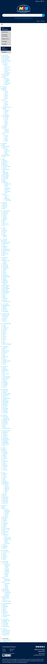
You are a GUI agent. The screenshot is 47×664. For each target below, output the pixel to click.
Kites (4, 358)
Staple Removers (5, 297)
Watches (4, 629)
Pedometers (6, 402)
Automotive (5, 55)
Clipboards (5, 266)
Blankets (5, 518)
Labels (4, 278)
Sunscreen (5, 410)
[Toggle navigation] (2, 24)
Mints (4, 221)
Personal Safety (6, 428)
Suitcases (7, 198)
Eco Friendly (6, 175)
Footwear (4, 52)
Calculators (5, 265)
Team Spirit (5, 534)
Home (38, 21)
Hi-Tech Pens (6, 484)
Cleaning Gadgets (7, 569)
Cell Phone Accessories (5, 35)
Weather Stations (5, 235)
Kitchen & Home (6, 430)
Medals (6, 111)
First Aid (7, 78)
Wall (4, 233)
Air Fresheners (6, 58)
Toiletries (5, 411)
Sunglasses (5, 408)
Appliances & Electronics (6, 315)
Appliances (5, 432)
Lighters (5, 610)
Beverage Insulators (5, 453)
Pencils (4, 495)
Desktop (7, 132)
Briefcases (5, 165)
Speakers (7, 595)
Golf (4, 133)
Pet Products (6, 444)
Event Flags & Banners (6, 378)
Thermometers (6, 615)
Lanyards (5, 148)
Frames (4, 273)
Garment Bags (7, 196)
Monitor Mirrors (6, 250)
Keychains (5, 421)
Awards (4, 368)
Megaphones (8, 539)
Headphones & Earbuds (8, 593)
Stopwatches (6, 634)
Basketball (7, 511)
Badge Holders (6, 146)
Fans (6, 536)
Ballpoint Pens (5, 39)
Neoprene (7, 150)
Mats (4, 530)
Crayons (5, 476)
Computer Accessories (4, 239)
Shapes (4, 557)
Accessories (5, 563)
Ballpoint (5, 473)
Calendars (4, 202)
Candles (5, 392)
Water (4, 342)
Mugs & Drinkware (3, 448)
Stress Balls (5, 550)
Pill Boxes (5, 404)
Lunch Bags (5, 178)
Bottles (4, 455)
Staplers (5, 300)
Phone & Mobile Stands (7, 575)
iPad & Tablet (6, 585)
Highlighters (6, 482)
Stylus (6, 491)
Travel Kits (5, 412)
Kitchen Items (6, 439)
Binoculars (5, 517)
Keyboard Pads (6, 276)
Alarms (4, 229)
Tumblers (4, 44)
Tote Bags (4, 41)
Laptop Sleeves (6, 249)
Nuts (4, 222)
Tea (3, 341)
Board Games (6, 350)
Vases (4, 100)
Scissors (5, 294)
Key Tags (4, 415)
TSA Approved (6, 626)
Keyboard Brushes (5, 247)
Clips (4, 375)
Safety (4, 77)
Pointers (7, 490)
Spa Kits (5, 407)
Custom (4, 553)
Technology (5, 561)
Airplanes (5, 348)
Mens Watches (6, 631)
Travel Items (5, 619)
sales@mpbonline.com (27, 18)
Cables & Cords (6, 242)
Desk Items (5, 257)
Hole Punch (5, 275)
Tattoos (4, 362)
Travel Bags (5, 623)
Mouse (4, 252)
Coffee (4, 326)
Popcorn (5, 336)
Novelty (5, 333)
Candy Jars (5, 212)
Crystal (6, 92)
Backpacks (5, 162)
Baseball (7, 510)
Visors (4, 225)
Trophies (5, 126)
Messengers (7, 580)
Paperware (5, 465)
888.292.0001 (18, 18)
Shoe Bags (5, 384)
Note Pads (5, 290)
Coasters (5, 458)
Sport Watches (6, 633)
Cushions (5, 524)
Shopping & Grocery (7, 189)
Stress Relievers (7, 301)
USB (4, 255)
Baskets (5, 163)
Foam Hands (8, 537)
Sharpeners (5, 500)
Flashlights (7, 80)
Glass (6, 94)
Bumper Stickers (7, 61)
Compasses (5, 523)
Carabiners (5, 422)
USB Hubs (7, 571)
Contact (42, 21)
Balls (4, 349)
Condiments (6, 328)
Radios (4, 533)
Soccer (6, 515)
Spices (4, 339)
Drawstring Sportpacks (5, 173)
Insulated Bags (6, 529)
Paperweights (6, 116)
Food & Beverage (6, 323)
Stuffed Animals (6, 361)
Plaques (5, 89)
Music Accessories (7, 69)
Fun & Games (5, 346)
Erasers (4, 478)
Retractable (6, 497)
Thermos (5, 467)
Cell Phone (7, 583)
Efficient (5, 307)
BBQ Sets (5, 605)
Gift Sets (5, 128)
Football (7, 512)
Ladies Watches (6, 630)
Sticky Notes (6, 292)
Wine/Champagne (7, 344)
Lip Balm (5, 399)
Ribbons (7, 114)
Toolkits (7, 84)
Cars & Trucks (6, 551)
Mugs (4, 462)
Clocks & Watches (7, 130)
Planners (5, 207)
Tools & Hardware (6, 603)
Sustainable (5, 311)
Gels (4, 479)
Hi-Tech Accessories (5, 63)
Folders (4, 272)
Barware (5, 450)
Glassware (5, 461)
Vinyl (6, 152)
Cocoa (4, 325)
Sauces (4, 338)
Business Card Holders (6, 261)
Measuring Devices (5, 283)
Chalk (4, 475)
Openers (5, 464)
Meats (4, 332)
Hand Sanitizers (6, 398)
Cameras (5, 318)
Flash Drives (6, 243)
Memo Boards (6, 285)
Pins (6, 113)
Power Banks (6, 596)
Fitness (4, 319)
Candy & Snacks (6, 210)
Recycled (5, 310)
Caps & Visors (6, 373)
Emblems (7, 110)
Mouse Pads (5, 253)
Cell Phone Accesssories (6, 417)
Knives (4, 609)
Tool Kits (5, 385)
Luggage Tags (6, 419)
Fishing (4, 526)
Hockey (6, 514)
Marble (6, 95)
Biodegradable (6, 305)
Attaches (5, 160)
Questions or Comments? (8, 653)
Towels (4, 387)
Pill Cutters (5, 405)
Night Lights (6, 401)
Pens (3, 472)
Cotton (6, 149)
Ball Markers (6, 370)
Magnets (5, 279)
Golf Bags (5, 382)
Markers (5, 494)
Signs (4, 295)
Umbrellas (5, 546)
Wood (6, 98)
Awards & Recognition (4, 87)
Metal (6, 97)
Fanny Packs (6, 176)
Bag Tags (5, 369)
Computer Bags (6, 166)
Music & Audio (6, 590)
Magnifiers (5, 281)
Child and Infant (6, 393)
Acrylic (6, 91)
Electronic (5, 205)
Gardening (5, 438)
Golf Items (4, 366)
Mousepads (5, 287)
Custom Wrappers (5, 217)
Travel (4, 194)
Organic (4, 308)
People (4, 554)
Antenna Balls (6, 56)
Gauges (6, 81)
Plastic (4, 181)
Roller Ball (5, 498)
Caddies (5, 263)
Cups (4, 459)
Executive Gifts (5, 313)
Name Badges (6, 155)
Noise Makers (6, 541)
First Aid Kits (6, 395)
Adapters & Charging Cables (7, 566)
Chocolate (5, 213)
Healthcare (5, 389)
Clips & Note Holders (6, 268)
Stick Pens (5, 501)
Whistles (5, 548)
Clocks (4, 228)
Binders (4, 259)
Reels (4, 156)
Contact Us (5, 641)
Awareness (5, 390)
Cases (4, 582)
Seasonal (5, 556)
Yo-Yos (4, 364)
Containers (5, 435)
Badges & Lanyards (4, 144)
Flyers (4, 353)
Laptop (6, 588)
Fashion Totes (6, 186)
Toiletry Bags (8, 200)
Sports (4, 559)
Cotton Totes (8, 184)
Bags (3, 159)
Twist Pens (5, 503)
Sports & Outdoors (4, 506)
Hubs (4, 245)
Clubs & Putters (6, 376)
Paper (4, 179)
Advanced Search (6, 640)
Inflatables (5, 356)
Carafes (4, 456)
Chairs (4, 521)
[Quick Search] (22, 15)
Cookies (5, 215)
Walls (4, 208)
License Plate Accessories (6, 74)
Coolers (4, 168)
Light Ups (7, 488)
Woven (6, 153)
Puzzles (4, 359)
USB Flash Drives (7, 601)
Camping (5, 520)
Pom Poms (7, 543)
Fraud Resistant (7, 486)
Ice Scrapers (8, 83)
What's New (5, 32)
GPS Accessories (7, 66)
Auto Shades (6, 59)
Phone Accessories (7, 72)
